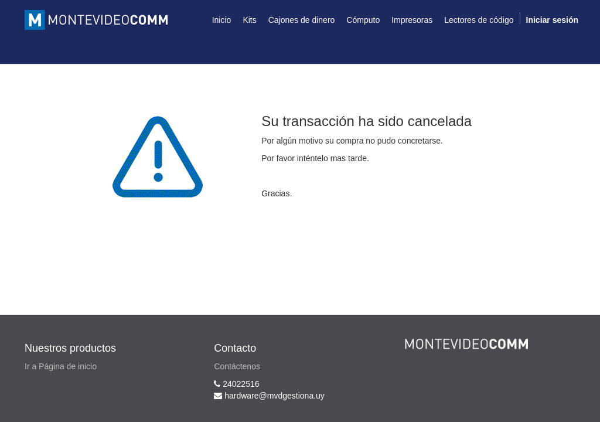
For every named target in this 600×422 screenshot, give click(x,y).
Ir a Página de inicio (61, 366)
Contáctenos (237, 366)
